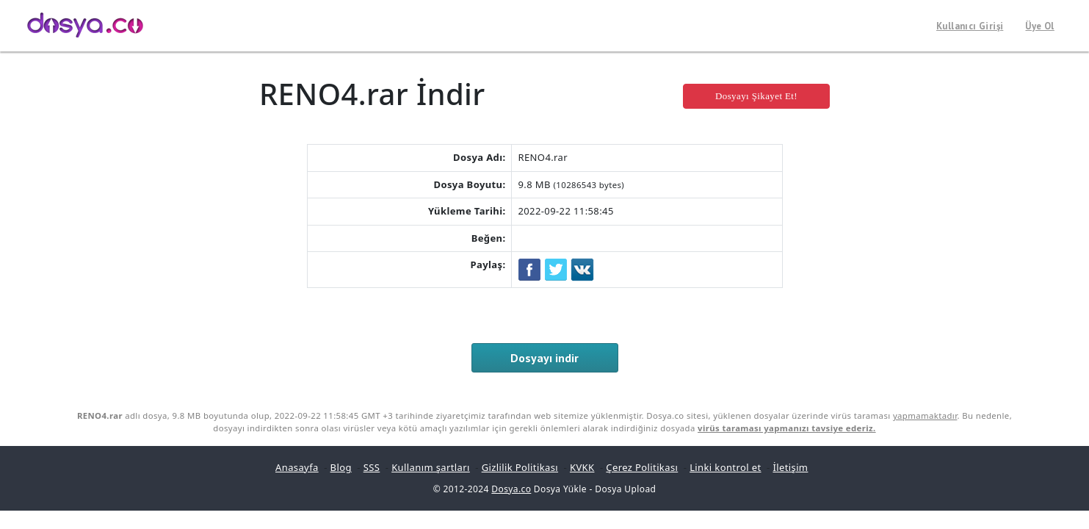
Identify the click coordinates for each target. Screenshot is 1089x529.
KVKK (582, 467)
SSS (371, 467)
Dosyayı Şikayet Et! (756, 95)
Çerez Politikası (642, 467)
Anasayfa (297, 467)
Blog (341, 467)
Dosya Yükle (560, 489)
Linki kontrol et (725, 467)
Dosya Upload (625, 489)
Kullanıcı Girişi (969, 26)
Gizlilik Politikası (520, 467)
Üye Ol (1039, 26)
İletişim (790, 467)
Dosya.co (511, 489)
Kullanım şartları (430, 467)
